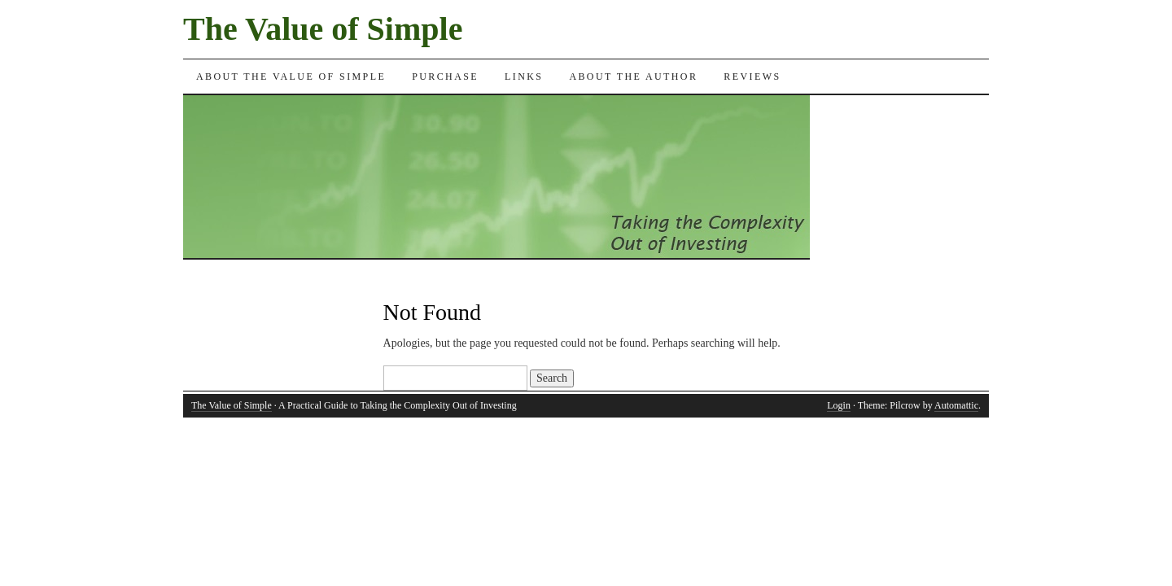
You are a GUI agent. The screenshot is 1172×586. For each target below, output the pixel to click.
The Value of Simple (322, 29)
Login (839, 405)
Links (524, 76)
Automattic (956, 405)
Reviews (752, 76)
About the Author (633, 76)
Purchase (445, 76)
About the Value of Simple (291, 76)
